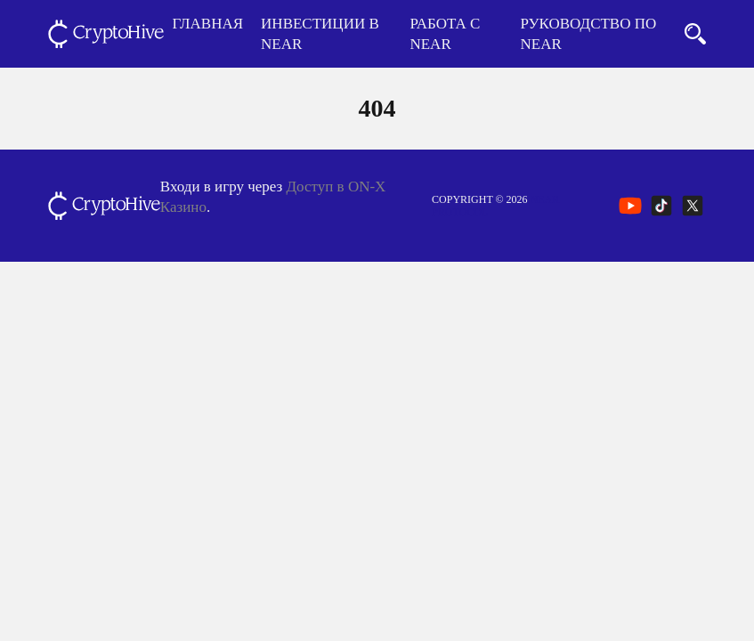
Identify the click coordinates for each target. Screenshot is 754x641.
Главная (208, 23)
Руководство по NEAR (589, 34)
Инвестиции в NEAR (320, 34)
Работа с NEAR (444, 34)
